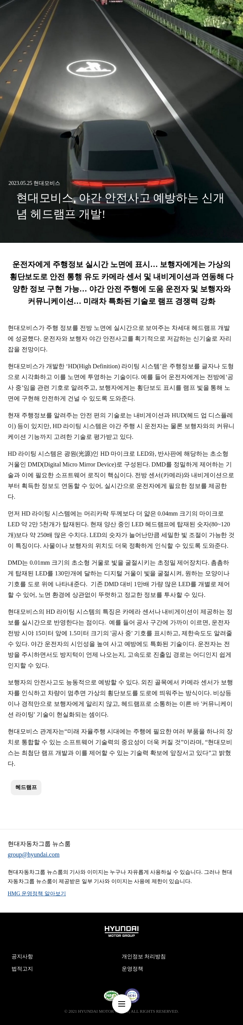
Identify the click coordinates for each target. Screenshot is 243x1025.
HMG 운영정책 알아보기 (37, 893)
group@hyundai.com (34, 854)
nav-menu (121, 1003)
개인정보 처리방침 (144, 956)
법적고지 (22, 969)
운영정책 (132, 969)
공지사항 (22, 956)
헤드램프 (26, 787)
